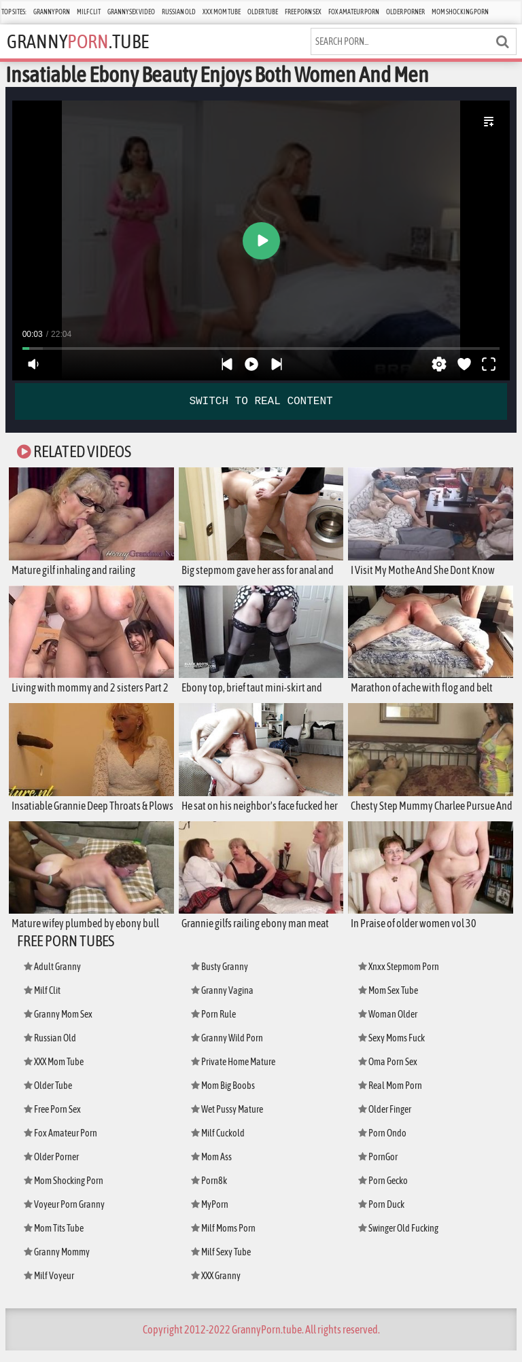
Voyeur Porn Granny (65, 1215)
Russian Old (179, 12)
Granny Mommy (58, 1263)
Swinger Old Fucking (400, 1239)
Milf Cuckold (219, 1144)
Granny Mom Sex (60, 1025)
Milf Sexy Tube (222, 1263)
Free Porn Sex (303, 12)
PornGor (378, 1168)
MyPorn (210, 1215)
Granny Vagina (223, 1001)
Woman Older (389, 1025)
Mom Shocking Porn (460, 12)
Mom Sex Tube (390, 1001)
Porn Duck (382, 1215)
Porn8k (209, 1192)
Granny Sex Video (131, 12)
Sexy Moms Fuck (393, 1049)
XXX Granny (217, 1287)
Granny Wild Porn (228, 1049)
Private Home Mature (235, 1073)
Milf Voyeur (50, 1287)
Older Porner (405, 12)
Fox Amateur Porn (353, 12)
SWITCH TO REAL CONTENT (260, 401)
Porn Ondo (383, 1144)
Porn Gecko (384, 1192)
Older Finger (386, 1120)
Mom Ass (212, 1168)
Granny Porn (51, 12)
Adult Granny (53, 978)
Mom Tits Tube (56, 1239)
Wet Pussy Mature (228, 1120)
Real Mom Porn (391, 1097)
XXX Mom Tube (222, 12)
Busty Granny (220, 978)
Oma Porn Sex (389, 1073)
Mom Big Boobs (224, 1097)
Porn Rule (214, 1025)
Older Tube (262, 12)
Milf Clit (89, 12)
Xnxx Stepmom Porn (400, 978)
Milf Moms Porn (224, 1239)
